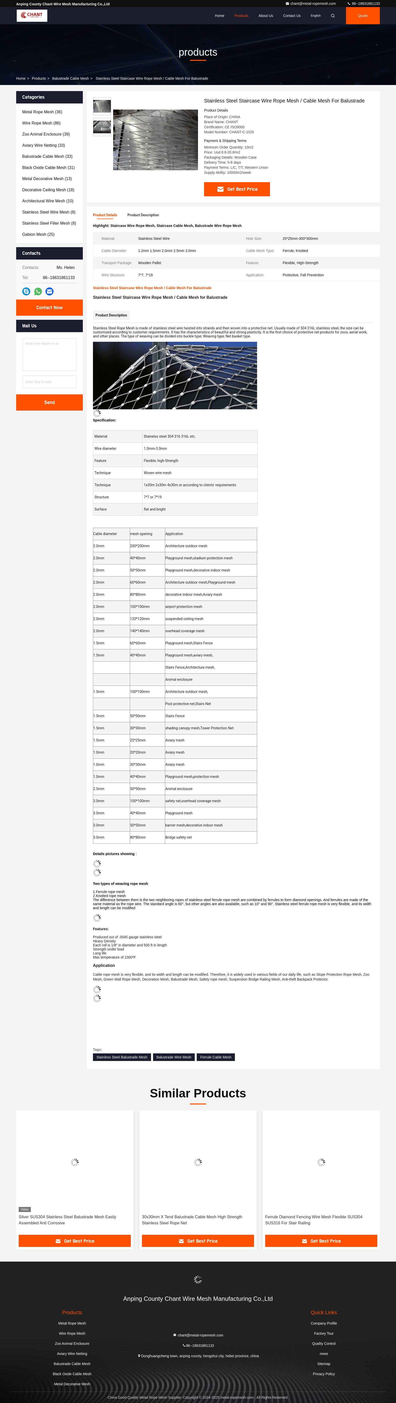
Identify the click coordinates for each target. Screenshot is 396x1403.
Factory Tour (324, 1333)
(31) (48, 167)
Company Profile (324, 1323)
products (39, 78)
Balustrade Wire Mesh (174, 1057)
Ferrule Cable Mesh (215, 1057)
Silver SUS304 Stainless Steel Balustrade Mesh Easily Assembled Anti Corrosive (67, 1220)
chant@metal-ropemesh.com (311, 4)
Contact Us (292, 16)
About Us (266, 16)
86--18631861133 (363, 4)
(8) (49, 212)
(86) (41, 123)
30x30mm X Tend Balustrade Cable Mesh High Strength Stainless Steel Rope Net (192, 1220)
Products (241, 16)
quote (363, 16)
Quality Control (324, 1344)
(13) (47, 179)
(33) (43, 145)
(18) (48, 190)
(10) (47, 201)
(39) (46, 134)
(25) (38, 234)
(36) (42, 112)
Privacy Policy (324, 1374)
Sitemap (323, 1364)
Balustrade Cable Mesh (70, 78)
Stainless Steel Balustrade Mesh (121, 1057)
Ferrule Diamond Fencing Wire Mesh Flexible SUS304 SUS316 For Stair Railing (313, 1220)
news (324, 1354)
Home (219, 16)
